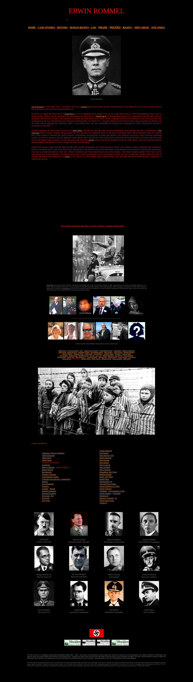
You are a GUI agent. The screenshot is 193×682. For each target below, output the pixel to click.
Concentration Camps (50, 477)
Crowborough (66, 288)
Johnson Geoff (73, 355)
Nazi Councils (104, 465)
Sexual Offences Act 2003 (109, 486)
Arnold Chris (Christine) (91, 350)
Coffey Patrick (118, 352)
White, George (96, 359)
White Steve (126, 359)
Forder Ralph (88, 354)
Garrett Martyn (98, 354)
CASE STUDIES (46, 27)
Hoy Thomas (64, 355)
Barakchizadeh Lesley (106, 350)
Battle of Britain (48, 467)
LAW (93, 27)
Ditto (81, 350)
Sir (116, 498)
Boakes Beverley (72, 352)
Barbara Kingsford (108, 355)
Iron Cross (46, 500)
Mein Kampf (104, 460)
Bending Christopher (128, 350)
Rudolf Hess (104, 479)
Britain (52, 489)
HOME (32, 27)
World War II (101, 116)
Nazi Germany (105, 470)
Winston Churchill (106, 498)
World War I (69, 114)
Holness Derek (126, 354)
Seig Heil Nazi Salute (107, 484)
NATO (67, 156)
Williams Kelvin (106, 359)
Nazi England (104, 467)
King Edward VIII (106, 455)
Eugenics (45, 486)
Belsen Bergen (47, 470)
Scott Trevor (132, 357)
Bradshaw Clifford (84, 352)
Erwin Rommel (37, 107)
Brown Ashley (108, 352)
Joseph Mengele (105, 451)
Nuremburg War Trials (108, 472)
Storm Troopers (105, 489)
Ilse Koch (45, 498)
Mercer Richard (128, 355)
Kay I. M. (98, 355)
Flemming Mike (78, 354)
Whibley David (85, 359)
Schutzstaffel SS (105, 481)
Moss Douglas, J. (81, 357)
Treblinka (103, 491)
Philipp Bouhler (105, 474)
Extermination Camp (116, 491)
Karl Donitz (104, 453)
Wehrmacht (103, 496)
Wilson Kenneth (117, 359)
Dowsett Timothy (67, 354)
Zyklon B (103, 503)
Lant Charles (119, 355)
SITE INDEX (158, 27)
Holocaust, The (47, 496)
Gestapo (45, 489)
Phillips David (112, 357)
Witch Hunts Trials (106, 500)
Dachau (45, 481)
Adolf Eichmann (48, 455)
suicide (91, 140)
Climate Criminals (49, 474)
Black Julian (62, 352)
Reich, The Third (106, 477)
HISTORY (62, 27)
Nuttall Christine (92, 357)
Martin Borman (105, 458)
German (84, 107)
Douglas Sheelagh (129, 352)
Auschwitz (46, 465)
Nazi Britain (104, 462)
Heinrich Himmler (49, 491)
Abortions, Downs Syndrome (53, 453)
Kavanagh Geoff (84, 355)
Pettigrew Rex (103, 357)
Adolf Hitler (77, 130)
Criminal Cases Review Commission (56, 479)
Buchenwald (46, 472)
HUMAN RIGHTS (79, 27)
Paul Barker (117, 350)
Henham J (118, 354)
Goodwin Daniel (108, 354)
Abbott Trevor (62, 350)
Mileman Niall (61, 357)
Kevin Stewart (67, 359)
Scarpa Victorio (122, 357)
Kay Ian (92, 355)
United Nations (105, 493)
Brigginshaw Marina (97, 352)
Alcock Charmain (73, 350)
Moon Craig (70, 357)
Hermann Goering (49, 493)
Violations (117, 493)
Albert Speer (47, 460)
